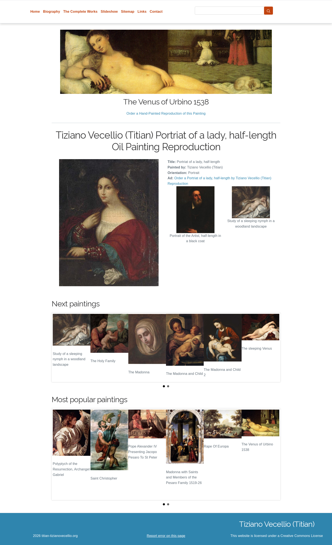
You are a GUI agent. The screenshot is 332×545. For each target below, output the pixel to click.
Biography (51, 11)
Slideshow (109, 11)
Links (142, 11)
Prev (58, 347)
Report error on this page (166, 536)
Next (273, 347)
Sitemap (127, 11)
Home (35, 11)
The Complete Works (80, 11)
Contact (156, 11)
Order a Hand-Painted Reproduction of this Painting (166, 113)
